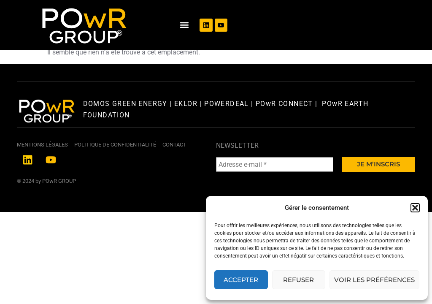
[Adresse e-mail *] (274, 188)
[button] (415, 208)
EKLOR (185, 128)
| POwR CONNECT (281, 128)
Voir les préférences (374, 280)
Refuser (298, 280)
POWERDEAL (226, 128)
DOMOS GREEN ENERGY (126, 128)
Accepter (241, 280)
